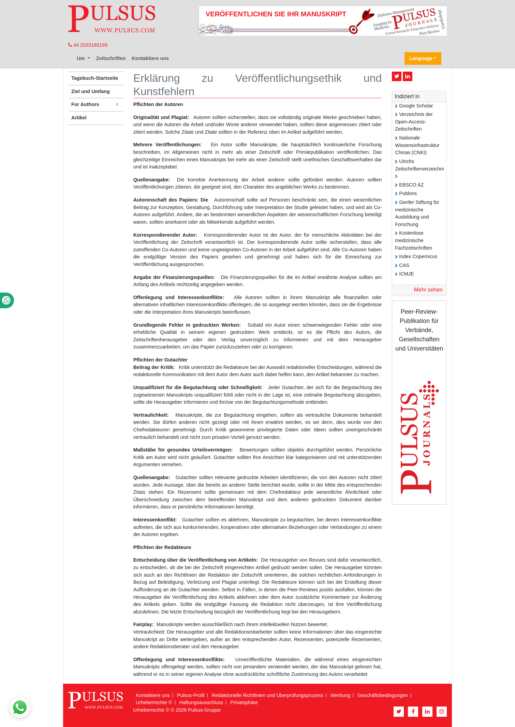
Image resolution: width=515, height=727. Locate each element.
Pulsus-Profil (191, 695)
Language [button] (420, 58)
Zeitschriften (111, 58)
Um (81, 58)
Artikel (79, 117)
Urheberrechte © (154, 702)
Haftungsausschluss (201, 702)
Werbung (340, 695)
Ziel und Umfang (90, 91)
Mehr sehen (428, 290)
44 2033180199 (87, 45)
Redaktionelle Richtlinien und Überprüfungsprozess (267, 695)
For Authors (95, 104)
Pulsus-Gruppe (204, 710)
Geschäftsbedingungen (382, 695)
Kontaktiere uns (150, 58)
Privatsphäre (244, 702)
